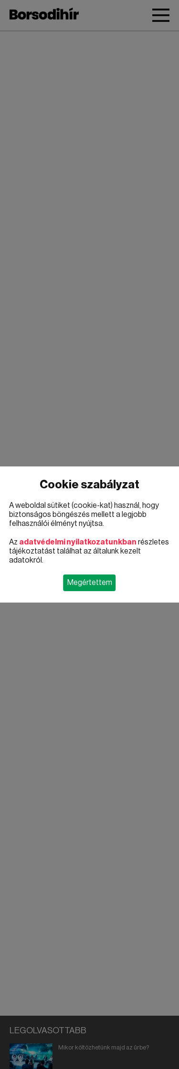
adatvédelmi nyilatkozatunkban (78, 542)
